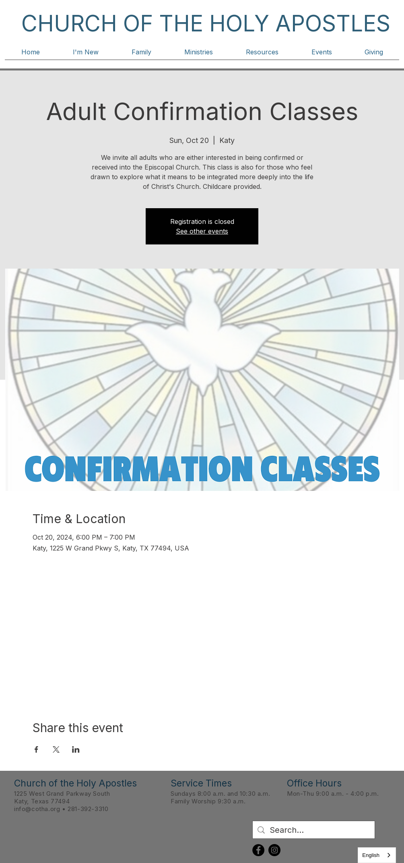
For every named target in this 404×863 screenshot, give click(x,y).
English (370, 855)
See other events (202, 231)
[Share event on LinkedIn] (76, 749)
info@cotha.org (37, 809)
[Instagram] (274, 850)
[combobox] (377, 855)
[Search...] (314, 830)
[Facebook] (258, 850)
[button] (85, 55)
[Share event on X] (56, 749)
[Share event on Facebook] (36, 749)
